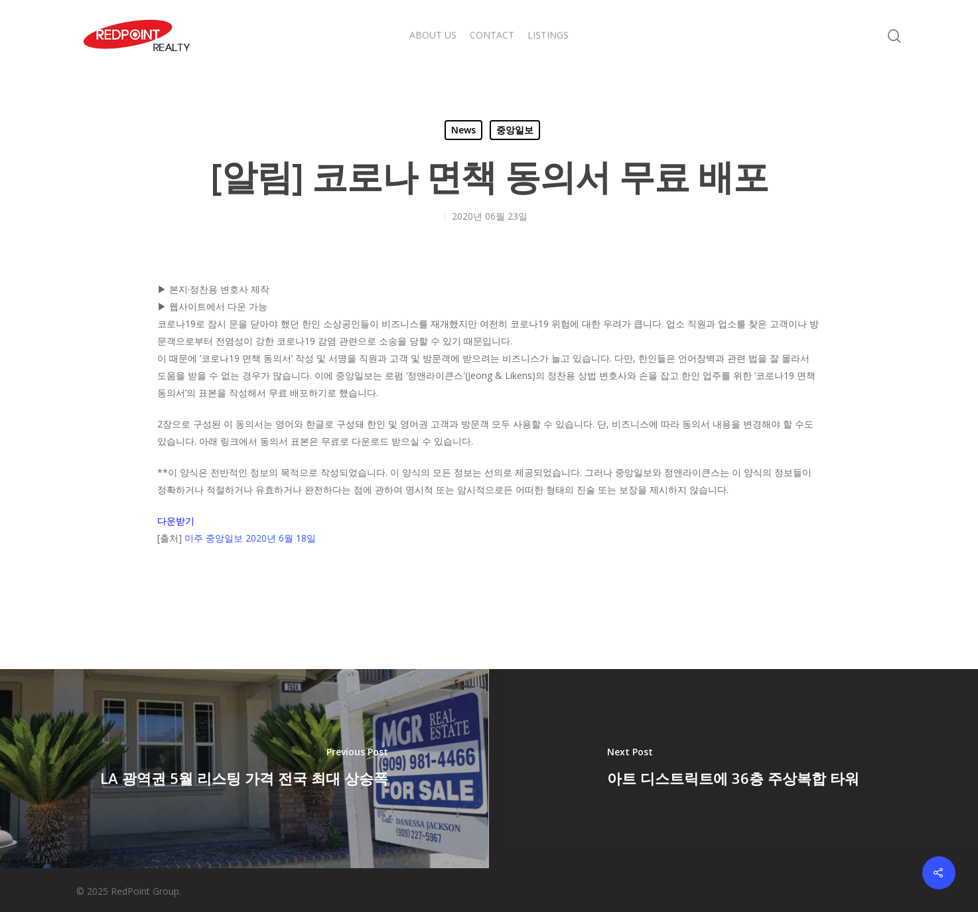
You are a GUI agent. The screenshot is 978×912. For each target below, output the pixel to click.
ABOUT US (432, 35)
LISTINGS (548, 35)
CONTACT (492, 35)
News (463, 129)
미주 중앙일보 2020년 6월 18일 (250, 538)
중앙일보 (514, 129)
